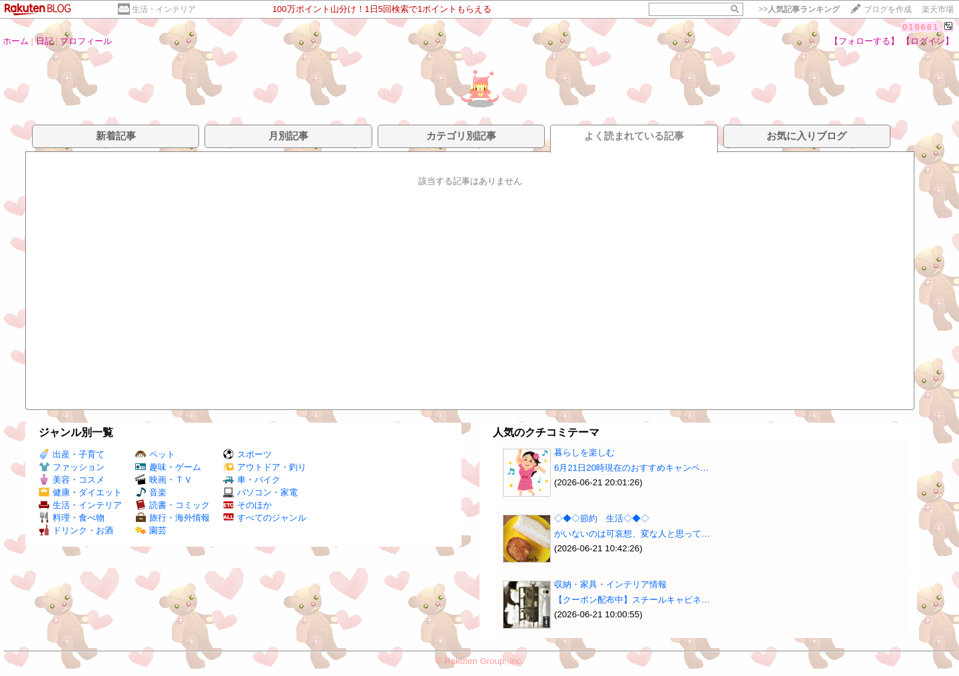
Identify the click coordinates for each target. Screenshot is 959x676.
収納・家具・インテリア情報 (610, 584)
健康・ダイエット (80, 492)
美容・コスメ (72, 480)
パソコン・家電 (260, 492)
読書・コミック (172, 505)
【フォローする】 (864, 41)
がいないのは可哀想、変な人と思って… (632, 534)
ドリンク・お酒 (76, 530)
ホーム (16, 41)
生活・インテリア (164, 9)
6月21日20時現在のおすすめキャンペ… (631, 468)
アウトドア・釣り (264, 467)
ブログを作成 (888, 9)
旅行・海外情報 (172, 518)
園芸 (150, 530)
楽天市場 (938, 9)
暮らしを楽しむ (584, 452)
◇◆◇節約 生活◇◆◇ (601, 518)
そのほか (247, 505)
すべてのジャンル (264, 518)
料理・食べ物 (72, 518)
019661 (920, 27)
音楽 (150, 492)
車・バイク (251, 480)
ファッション (72, 467)
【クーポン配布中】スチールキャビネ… (632, 600)
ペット (155, 454)
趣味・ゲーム (168, 467)
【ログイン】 (928, 41)
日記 (44, 41)
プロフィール (86, 41)
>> (799, 9)
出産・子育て (72, 454)
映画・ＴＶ (163, 480)
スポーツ (247, 454)
